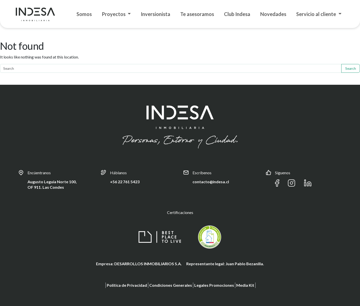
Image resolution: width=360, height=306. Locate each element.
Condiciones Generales (170, 285)
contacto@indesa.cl (210, 181)
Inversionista (155, 14)
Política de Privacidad (127, 285)
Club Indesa (237, 14)
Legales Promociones (214, 285)
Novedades (273, 14)
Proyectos (114, 14)
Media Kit (245, 285)
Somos (84, 14)
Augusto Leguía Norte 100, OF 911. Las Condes (52, 184)
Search (350, 68)
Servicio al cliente (316, 14)
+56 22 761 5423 (125, 181)
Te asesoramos (197, 14)
